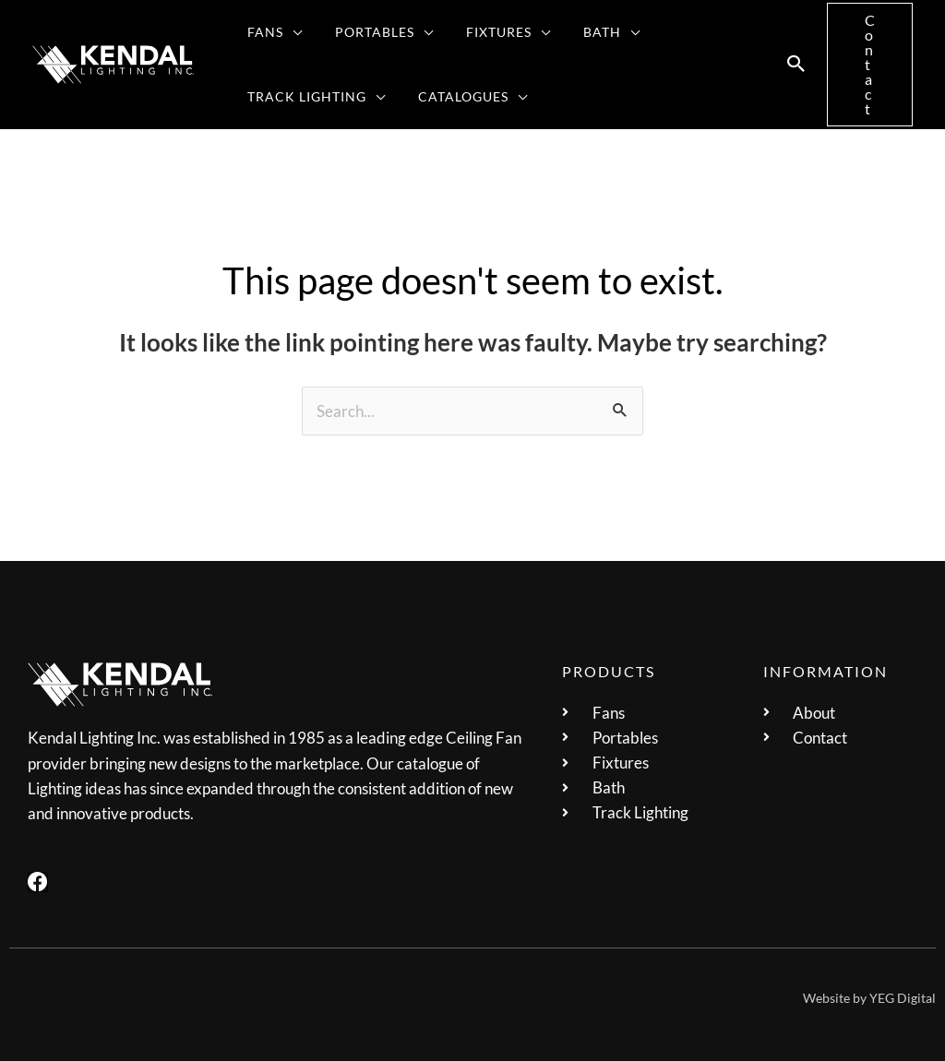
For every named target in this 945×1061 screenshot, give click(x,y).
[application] (289, 32)
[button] (271, 32)
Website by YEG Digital (869, 998)
